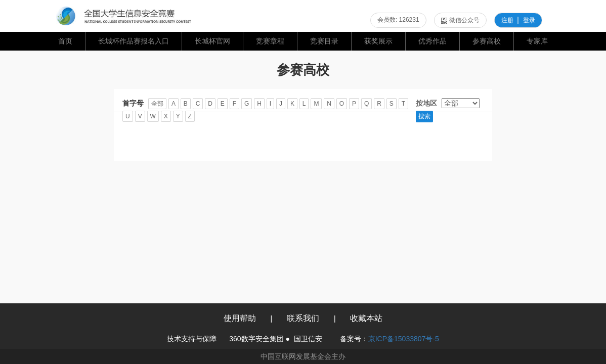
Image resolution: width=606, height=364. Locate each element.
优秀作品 (432, 41)
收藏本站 (366, 318)
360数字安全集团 (256, 339)
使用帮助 (240, 318)
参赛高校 (486, 41)
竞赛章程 (270, 41)
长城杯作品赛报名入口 (133, 41)
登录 (529, 20)
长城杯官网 (212, 41)
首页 (65, 41)
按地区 (426, 103)
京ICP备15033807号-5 (403, 339)
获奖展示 (378, 41)
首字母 (133, 103)
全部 (157, 103)
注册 (507, 20)
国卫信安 (308, 339)
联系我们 (303, 318)
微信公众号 (460, 20)
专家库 (537, 41)
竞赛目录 (324, 41)
